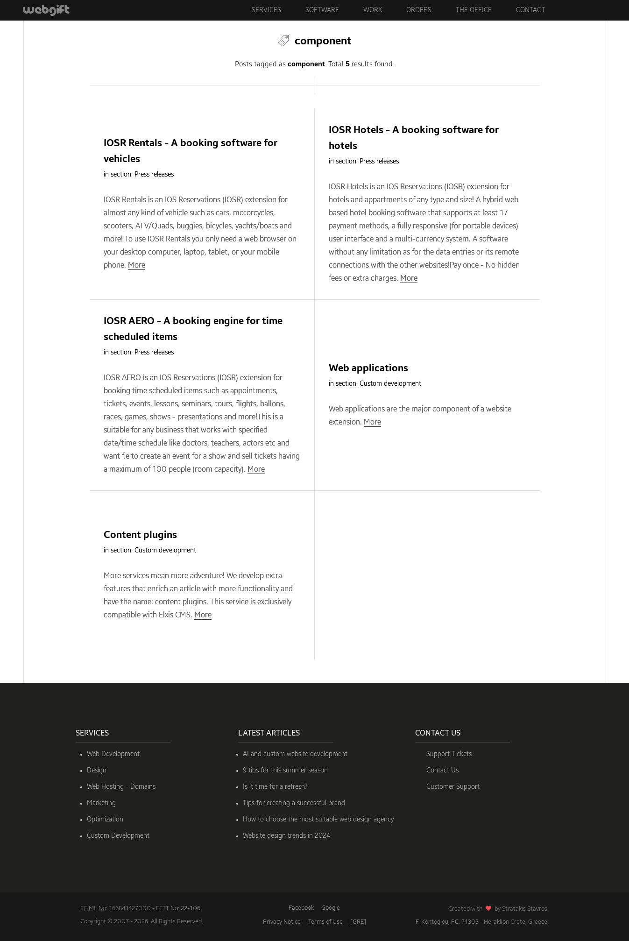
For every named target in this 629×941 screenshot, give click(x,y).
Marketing (101, 803)
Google (330, 908)
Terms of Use (325, 922)
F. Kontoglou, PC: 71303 (447, 922)
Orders (418, 10)
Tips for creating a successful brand (294, 803)
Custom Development (118, 836)
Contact (530, 10)
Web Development (113, 754)
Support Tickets (449, 754)
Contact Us (442, 770)
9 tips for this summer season (285, 770)
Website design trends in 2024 (286, 836)
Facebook (301, 908)
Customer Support (453, 787)
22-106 (190, 909)
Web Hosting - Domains (121, 787)
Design (96, 770)
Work (372, 10)
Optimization (105, 819)
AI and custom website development (295, 754)
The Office (474, 10)
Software (322, 10)
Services (266, 10)
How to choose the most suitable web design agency (318, 819)
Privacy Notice (282, 922)
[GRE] (358, 922)
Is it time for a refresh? (275, 787)
